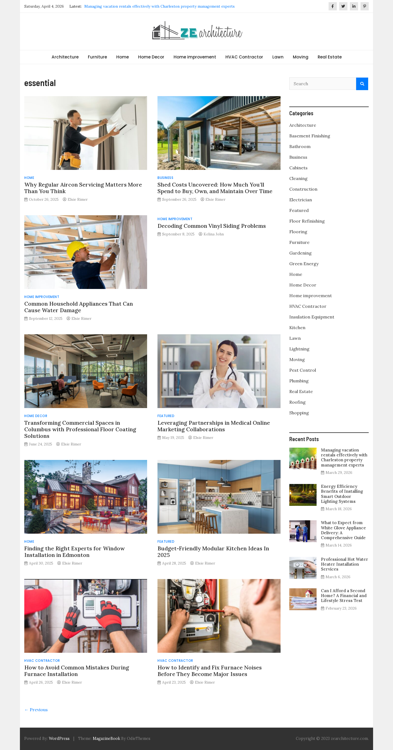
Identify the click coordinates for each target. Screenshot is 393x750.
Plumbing (299, 380)
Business (165, 177)
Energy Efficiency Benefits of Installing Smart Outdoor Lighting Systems (342, 494)
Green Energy (303, 263)
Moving (300, 57)
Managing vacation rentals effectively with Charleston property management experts (159, 6)
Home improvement (195, 57)
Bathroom (300, 146)
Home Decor (151, 57)
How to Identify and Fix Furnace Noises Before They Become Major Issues (209, 670)
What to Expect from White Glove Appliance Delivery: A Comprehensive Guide (343, 530)
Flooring (298, 231)
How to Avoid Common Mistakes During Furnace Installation (76, 670)
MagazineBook (106, 738)
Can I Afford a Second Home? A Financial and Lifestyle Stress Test (344, 595)
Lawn (278, 57)
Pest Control (302, 370)
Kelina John (214, 234)
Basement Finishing (309, 135)
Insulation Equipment (311, 317)
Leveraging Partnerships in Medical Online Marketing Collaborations (213, 426)
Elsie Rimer (78, 199)
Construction (303, 189)
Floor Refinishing (307, 221)
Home (122, 57)
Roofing (297, 402)
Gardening (300, 253)
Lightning (299, 349)
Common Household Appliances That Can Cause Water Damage (78, 307)
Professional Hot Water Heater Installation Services (344, 564)
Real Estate (330, 57)
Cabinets (298, 167)
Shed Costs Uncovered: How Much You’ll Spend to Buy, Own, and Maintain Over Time (214, 187)
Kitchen (297, 327)
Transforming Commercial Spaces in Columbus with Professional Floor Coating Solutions (80, 429)
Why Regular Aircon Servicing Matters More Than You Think (83, 187)
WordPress (59, 738)
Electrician (300, 199)
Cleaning (298, 178)
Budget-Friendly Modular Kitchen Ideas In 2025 (213, 551)
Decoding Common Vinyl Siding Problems (211, 225)
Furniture (97, 57)
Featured (165, 416)
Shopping (299, 412)
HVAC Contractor (244, 57)
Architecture (65, 57)
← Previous (36, 709)
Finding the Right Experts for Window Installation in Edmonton (74, 551)
